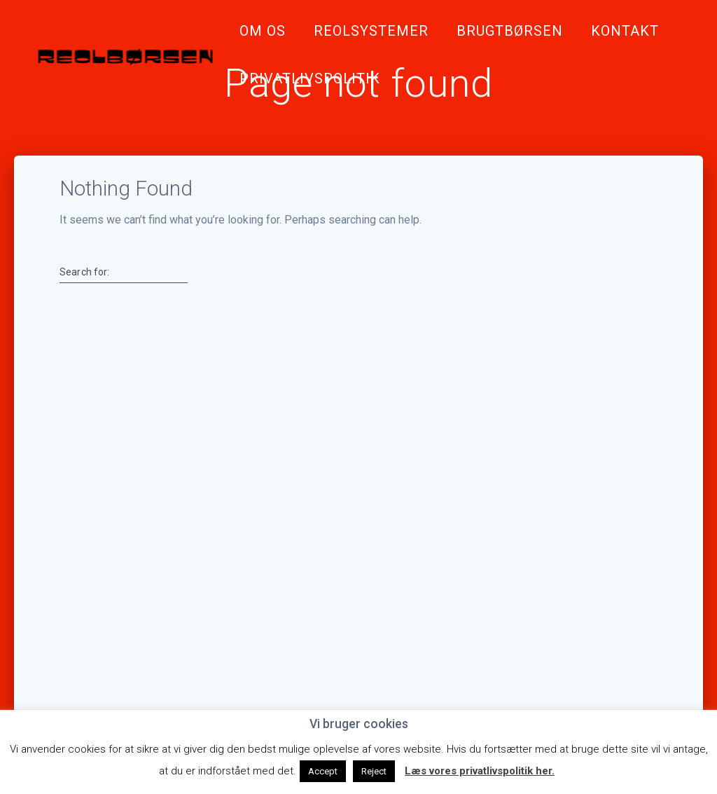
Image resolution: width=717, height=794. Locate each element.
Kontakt (625, 30)
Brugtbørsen (510, 30)
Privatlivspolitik (309, 78)
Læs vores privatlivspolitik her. (480, 771)
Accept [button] (322, 771)
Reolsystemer (371, 30)
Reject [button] (374, 771)
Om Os (262, 30)
